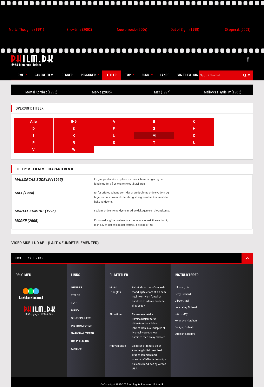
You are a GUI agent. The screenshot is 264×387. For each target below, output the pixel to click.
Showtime (115, 307)
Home (19, 75)
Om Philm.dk (80, 334)
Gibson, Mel (182, 293)
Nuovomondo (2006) (132, 29)
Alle (33, 121)
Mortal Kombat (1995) (41, 92)
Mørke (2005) (102, 92)
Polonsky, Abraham (186, 313)
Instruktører (81, 318)
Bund (145, 75)
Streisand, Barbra (185, 326)
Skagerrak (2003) (237, 29)
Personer (88, 75)
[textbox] (227, 75)
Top (128, 75)
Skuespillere (81, 311)
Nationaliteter (82, 326)
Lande (164, 75)
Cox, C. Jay (181, 306)
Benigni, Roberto (184, 320)
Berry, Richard (183, 287)
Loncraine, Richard (186, 300)
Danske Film (43, 75)
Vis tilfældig (187, 75)
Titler (111, 75)
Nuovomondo (118, 338)
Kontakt (77, 341)
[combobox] (226, 75)
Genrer (67, 75)
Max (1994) (162, 92)
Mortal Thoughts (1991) (26, 29)
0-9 (72, 121)
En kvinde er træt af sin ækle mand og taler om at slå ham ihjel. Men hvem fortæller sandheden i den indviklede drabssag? (149, 289)
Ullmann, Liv (182, 280)
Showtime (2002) (79, 29)
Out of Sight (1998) (185, 29)
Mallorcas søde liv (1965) (223, 92)
